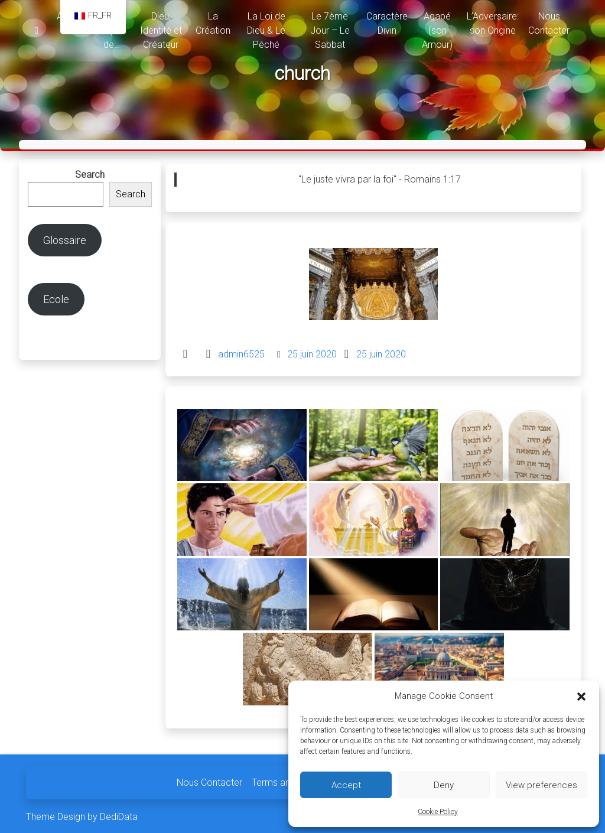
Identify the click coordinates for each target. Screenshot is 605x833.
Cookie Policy (438, 812)
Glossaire (64, 237)
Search (90, 171)
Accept (346, 785)
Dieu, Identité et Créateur (161, 30)
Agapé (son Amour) (437, 30)
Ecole (56, 296)
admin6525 (241, 351)
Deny (444, 785)
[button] (581, 696)
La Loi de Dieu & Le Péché (266, 30)
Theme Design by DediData (82, 813)
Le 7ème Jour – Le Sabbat (330, 30)
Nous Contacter (209, 779)
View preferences (541, 785)
